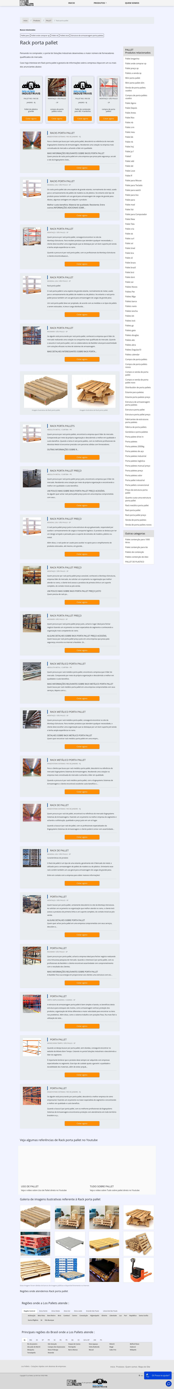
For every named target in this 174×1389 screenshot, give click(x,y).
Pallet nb (129, 122)
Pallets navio (131, 306)
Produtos (99, 3)
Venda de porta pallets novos (138, 524)
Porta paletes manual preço (137, 465)
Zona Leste (78, 1311)
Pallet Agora (130, 103)
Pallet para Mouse (133, 180)
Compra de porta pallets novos (136, 365)
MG (30, 1340)
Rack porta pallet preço (135, 515)
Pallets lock (64, 35)
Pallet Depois (131, 108)
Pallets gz (129, 325)
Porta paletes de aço (134, 451)
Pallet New (130, 219)
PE (66, 1340)
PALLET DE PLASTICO (134, 561)
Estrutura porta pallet (135, 409)
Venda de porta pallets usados (135, 89)
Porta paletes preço (134, 470)
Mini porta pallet (132, 78)
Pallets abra (130, 345)
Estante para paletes (134, 392)
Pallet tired (130, 248)
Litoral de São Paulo (110, 1311)
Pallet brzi (129, 272)
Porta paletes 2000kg (134, 446)
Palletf (128, 156)
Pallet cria (129, 228)
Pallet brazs (130, 262)
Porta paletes (131, 441)
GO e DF (86, 1340)
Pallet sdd (129, 161)
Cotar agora (31, 118)
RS (61, 1340)
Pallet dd (129, 166)
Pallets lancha (131, 311)
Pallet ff (128, 175)
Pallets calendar (132, 354)
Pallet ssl (129, 243)
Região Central (29, 1311)
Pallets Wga (130, 296)
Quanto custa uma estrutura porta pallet (138, 499)
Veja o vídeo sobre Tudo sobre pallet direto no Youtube (114, 1190)
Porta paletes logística (135, 461)
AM (95, 1340)
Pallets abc (130, 340)
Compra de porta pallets (136, 359)
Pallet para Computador (136, 214)
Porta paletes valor (133, 475)
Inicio (71, 3)
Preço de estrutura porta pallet (136, 491)
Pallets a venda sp (133, 73)
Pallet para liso (131, 195)
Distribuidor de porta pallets (138, 387)
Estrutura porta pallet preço (137, 414)
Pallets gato (130, 330)
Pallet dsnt (130, 277)
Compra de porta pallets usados (136, 97)
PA (101, 1340)
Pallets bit (129, 316)
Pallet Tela (129, 224)
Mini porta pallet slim (134, 82)
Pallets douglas (132, 335)
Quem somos (132, 3)
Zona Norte (43, 1311)
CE (78, 1340)
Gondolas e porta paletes (136, 432)
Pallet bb (129, 137)
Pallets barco (131, 301)
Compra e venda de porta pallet (136, 373)
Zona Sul (67, 1311)
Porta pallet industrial (135, 480)
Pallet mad (130, 204)
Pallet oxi (129, 282)
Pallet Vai (129, 209)
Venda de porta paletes (135, 520)
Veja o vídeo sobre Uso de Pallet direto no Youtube (44, 1190)
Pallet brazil (130, 267)
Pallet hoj (129, 146)
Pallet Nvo (129, 117)
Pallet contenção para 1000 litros (137, 541)
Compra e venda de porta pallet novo (136, 381)
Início (112, 1366)
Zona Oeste (55, 1311)
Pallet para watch (133, 190)
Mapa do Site (144, 1366)
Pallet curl (129, 238)
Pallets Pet (130, 291)
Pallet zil (129, 258)
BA (72, 1340)
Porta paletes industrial (135, 456)
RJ (24, 1340)
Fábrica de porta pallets (135, 427)
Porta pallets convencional (137, 485)
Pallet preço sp (132, 68)
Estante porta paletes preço (137, 397)
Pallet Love (130, 170)
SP (43, 1340)
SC (55, 1340)
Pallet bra (129, 253)
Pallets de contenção (134, 552)
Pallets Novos (131, 287)
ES (37, 1340)
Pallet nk (54, 35)
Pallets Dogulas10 (133, 349)
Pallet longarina (132, 58)
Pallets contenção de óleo (136, 557)
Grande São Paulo (92, 1311)
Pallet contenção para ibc (136, 547)
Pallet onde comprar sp (40, 35)
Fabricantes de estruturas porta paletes (136, 421)
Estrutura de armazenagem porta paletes (87, 35)
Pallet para (25, 35)
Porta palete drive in (134, 436)
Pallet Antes (130, 112)
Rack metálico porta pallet (137, 505)
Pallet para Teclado (133, 185)
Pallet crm (129, 127)
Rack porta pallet (132, 510)
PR (49, 1340)
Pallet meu (130, 132)
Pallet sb (129, 233)
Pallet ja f (129, 151)
